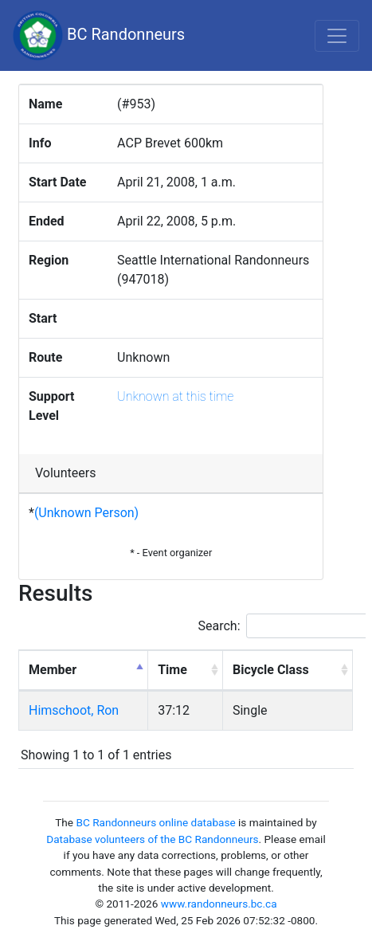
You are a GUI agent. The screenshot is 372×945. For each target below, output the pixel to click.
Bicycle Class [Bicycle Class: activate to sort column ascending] (271, 669)
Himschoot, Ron (74, 710)
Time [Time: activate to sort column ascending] (172, 669)
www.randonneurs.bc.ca (219, 903)
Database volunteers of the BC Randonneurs (152, 839)
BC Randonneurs (99, 35)
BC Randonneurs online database (155, 822)
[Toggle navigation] (337, 36)
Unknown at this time (175, 396)
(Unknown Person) (86, 512)
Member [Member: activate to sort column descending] (52, 669)
